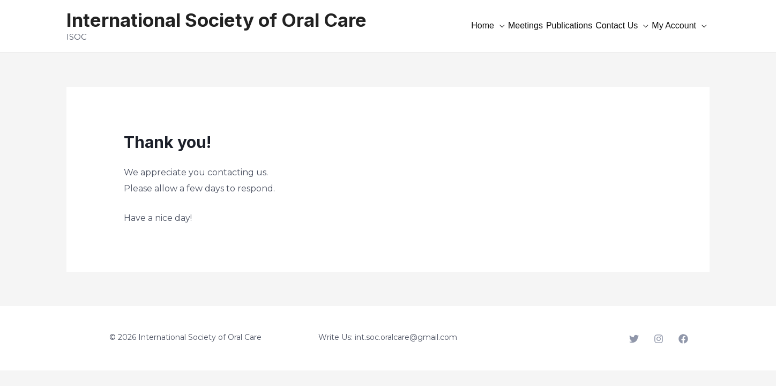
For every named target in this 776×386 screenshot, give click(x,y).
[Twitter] (634, 339)
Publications (569, 25)
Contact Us (616, 25)
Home (482, 25)
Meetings (525, 25)
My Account (674, 25)
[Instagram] (658, 339)
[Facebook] (683, 339)
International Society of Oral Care (216, 20)
